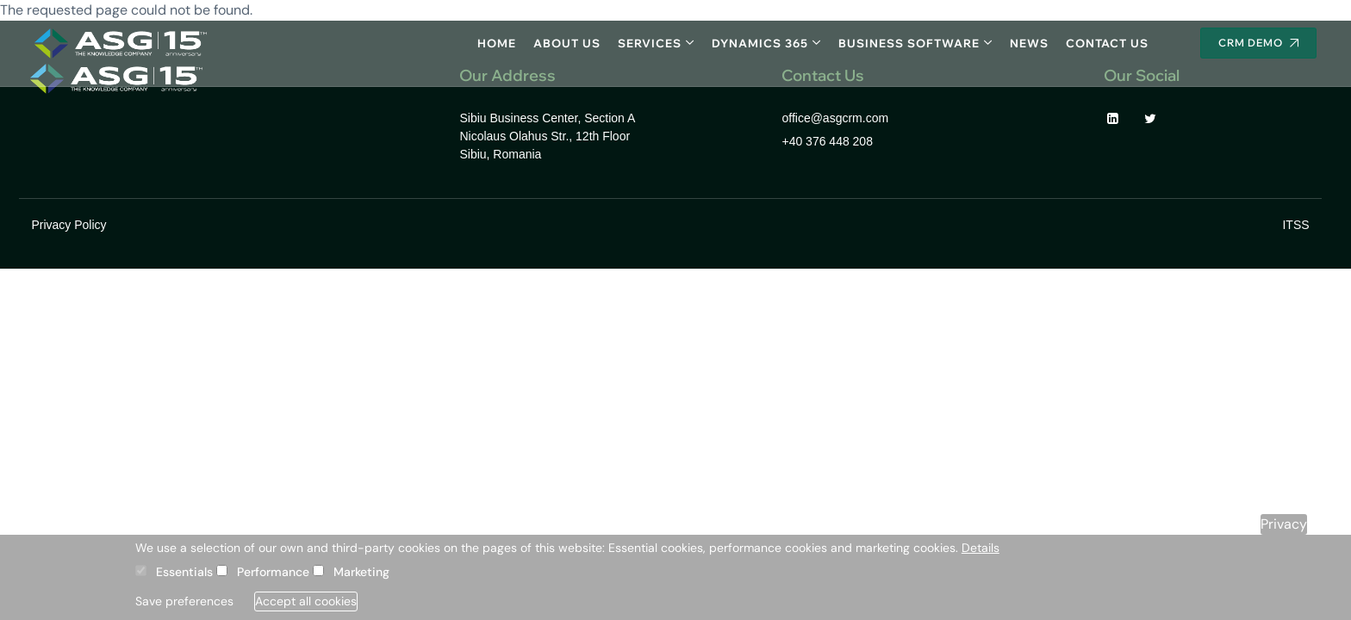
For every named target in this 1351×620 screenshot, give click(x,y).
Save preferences (184, 601)
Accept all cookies (306, 601)
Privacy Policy (68, 225)
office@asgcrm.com (834, 118)
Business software (909, 43)
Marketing (361, 572)
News (1029, 43)
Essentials (184, 572)
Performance (273, 572)
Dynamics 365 (760, 43)
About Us (567, 43)
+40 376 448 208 (827, 141)
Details (980, 547)
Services (650, 43)
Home (496, 43)
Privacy (1284, 524)
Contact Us (1107, 43)
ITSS (1295, 225)
